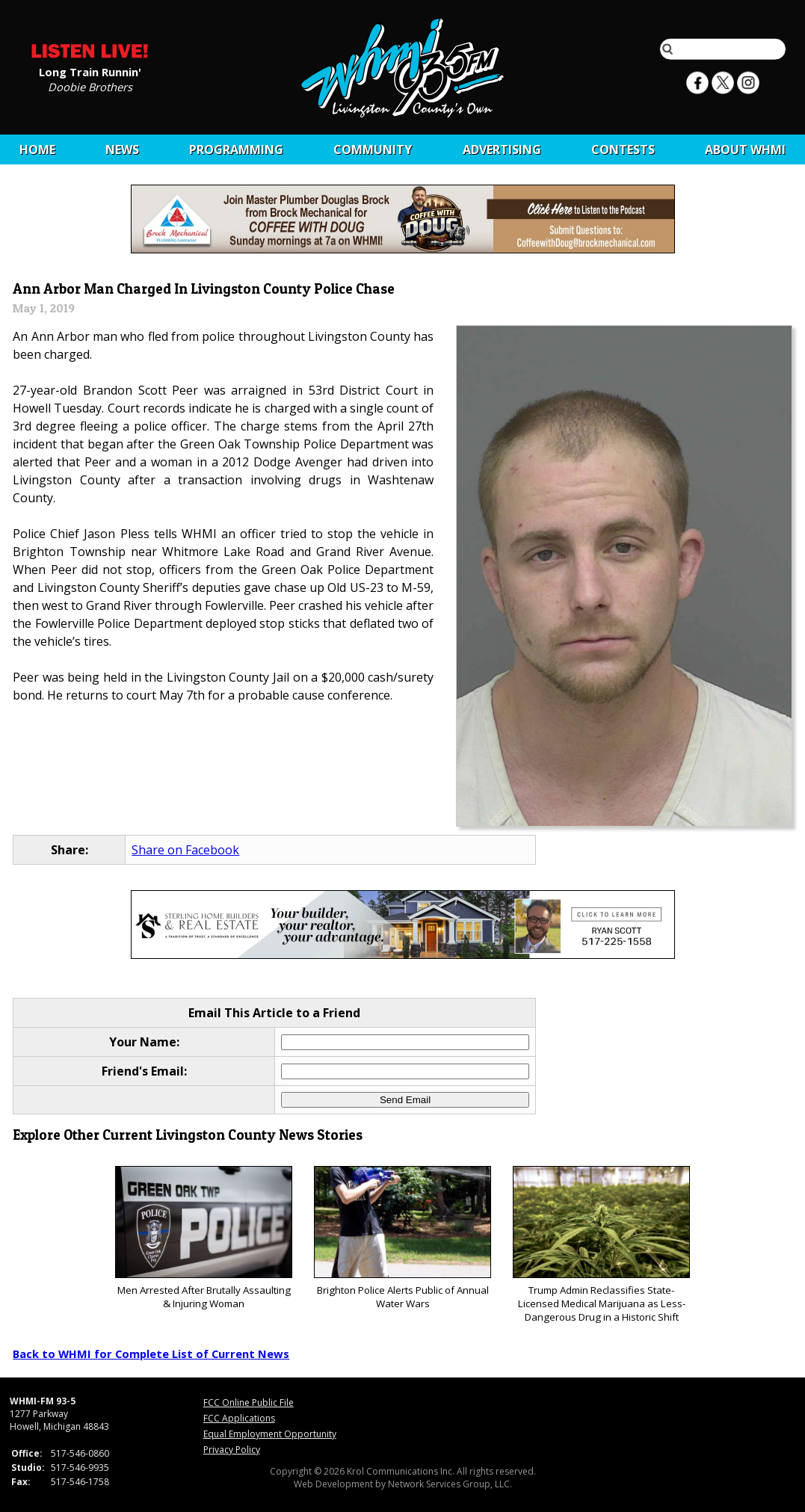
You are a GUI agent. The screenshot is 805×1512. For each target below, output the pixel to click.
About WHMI (745, 149)
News (122, 149)
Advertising (502, 149)
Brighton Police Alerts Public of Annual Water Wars (402, 1238)
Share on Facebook (185, 850)
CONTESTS (623, 149)
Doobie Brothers (90, 85)
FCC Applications (239, 1418)
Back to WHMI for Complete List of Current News (151, 1353)
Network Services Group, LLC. (450, 1484)
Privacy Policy (231, 1449)
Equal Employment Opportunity (269, 1434)
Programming (236, 149)
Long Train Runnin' (90, 71)
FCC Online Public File (248, 1402)
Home (37, 149)
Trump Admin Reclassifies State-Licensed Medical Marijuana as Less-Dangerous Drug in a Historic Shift (601, 1245)
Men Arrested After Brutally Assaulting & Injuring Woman (203, 1238)
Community (372, 149)
